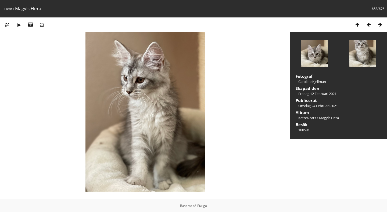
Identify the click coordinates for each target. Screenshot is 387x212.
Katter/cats (307, 117)
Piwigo (202, 205)
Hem (8, 8)
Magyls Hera (329, 117)
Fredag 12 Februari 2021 (317, 93)
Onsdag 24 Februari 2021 (318, 105)
